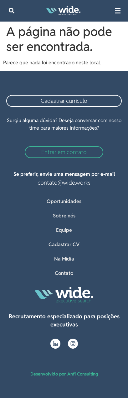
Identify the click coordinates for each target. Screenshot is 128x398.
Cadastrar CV (64, 244)
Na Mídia (64, 259)
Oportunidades (64, 201)
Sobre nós (64, 215)
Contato (64, 273)
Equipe (64, 230)
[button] (11, 11)
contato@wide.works (64, 182)
